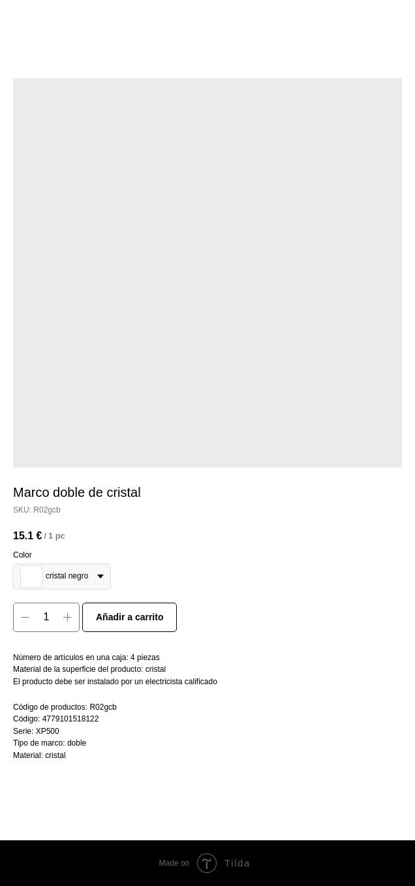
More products (48, 19)
